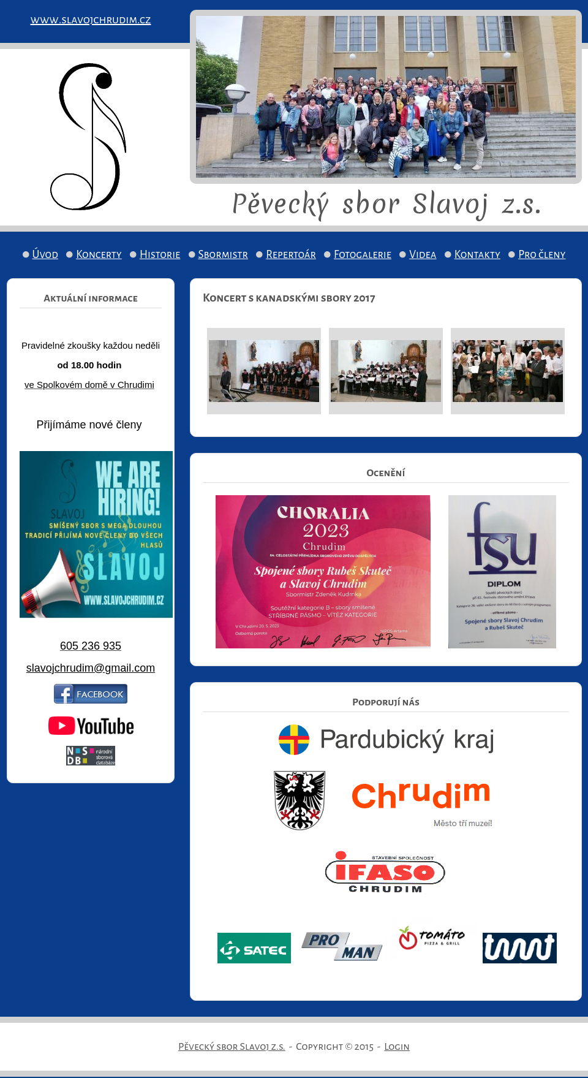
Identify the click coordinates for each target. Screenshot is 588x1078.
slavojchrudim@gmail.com (90, 668)
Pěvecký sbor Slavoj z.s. (231, 1046)
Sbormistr (223, 254)
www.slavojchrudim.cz (91, 19)
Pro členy (541, 254)
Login (397, 1046)
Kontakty (477, 254)
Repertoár (291, 254)
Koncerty (99, 254)
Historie (160, 254)
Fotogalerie (362, 254)
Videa (422, 254)
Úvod (45, 254)
